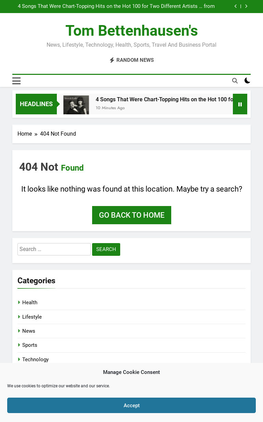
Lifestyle (32, 317)
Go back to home (131, 215)
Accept (132, 405)
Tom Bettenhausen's (131, 30)
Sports (29, 345)
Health (29, 302)
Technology (35, 359)
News (28, 331)
